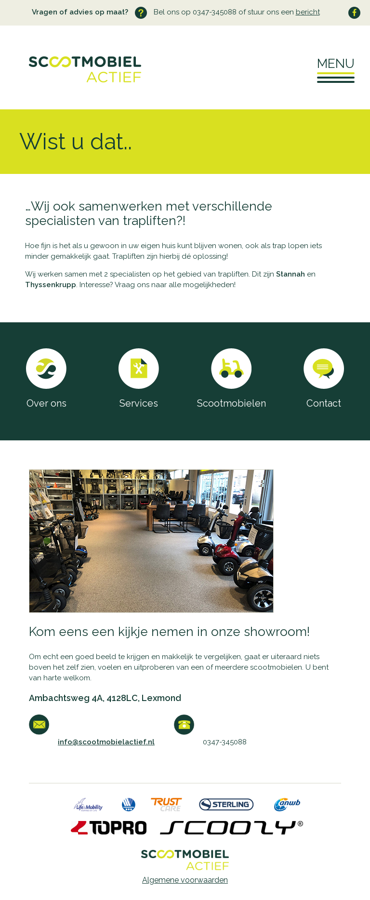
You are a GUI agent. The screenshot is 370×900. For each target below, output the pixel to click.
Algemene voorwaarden (185, 880)
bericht (308, 12)
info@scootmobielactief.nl (106, 742)
